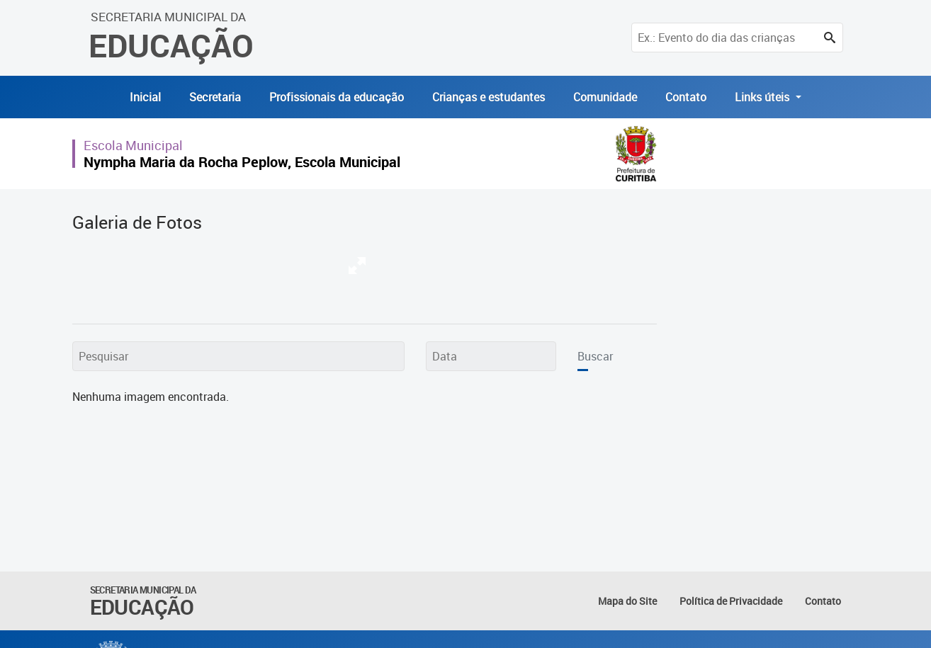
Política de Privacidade (730, 601)
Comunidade (605, 97)
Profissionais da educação (336, 97)
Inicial (145, 97)
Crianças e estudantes (488, 97)
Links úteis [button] (763, 97)
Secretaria (215, 97)
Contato (685, 97)
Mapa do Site (627, 601)
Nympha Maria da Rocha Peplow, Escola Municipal (242, 161)
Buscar (595, 356)
